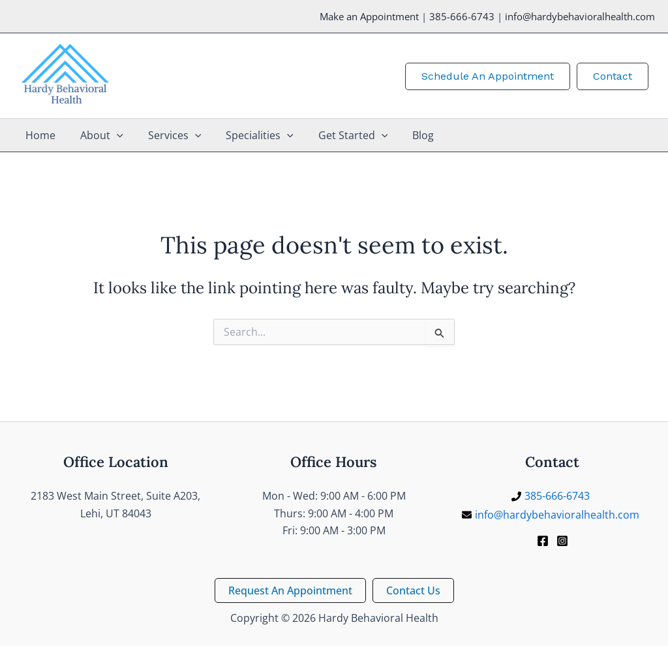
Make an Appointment (369, 16)
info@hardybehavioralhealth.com (580, 16)
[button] (487, 75)
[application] (110, 135)
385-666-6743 (461, 16)
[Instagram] (562, 541)
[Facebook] (543, 541)
